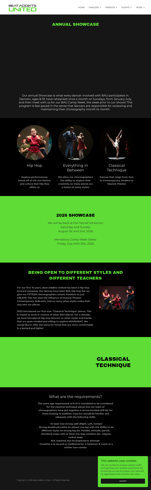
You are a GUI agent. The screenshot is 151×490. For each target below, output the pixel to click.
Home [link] (81, 7)
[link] (22, 7)
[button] (95, 7)
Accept (123, 481)
